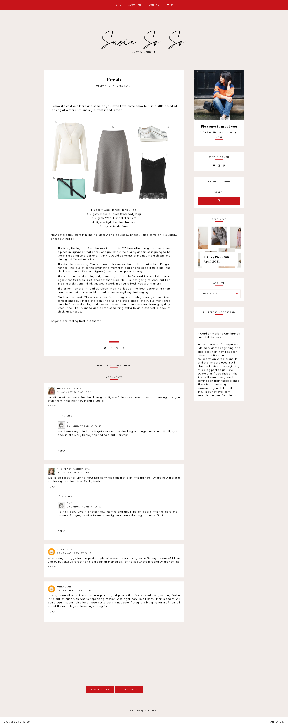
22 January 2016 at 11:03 (74, 590)
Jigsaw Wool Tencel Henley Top (115, 209)
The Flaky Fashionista (73, 469)
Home (117, 5)
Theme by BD (274, 722)
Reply (52, 406)
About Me (135, 5)
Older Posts (129, 689)
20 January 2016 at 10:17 (74, 553)
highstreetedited (70, 388)
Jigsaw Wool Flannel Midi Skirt (115, 218)
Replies (67, 415)
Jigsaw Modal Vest (115, 226)
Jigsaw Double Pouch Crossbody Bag (115, 214)
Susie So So (22, 722)
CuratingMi (65, 549)
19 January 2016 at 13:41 (74, 472)
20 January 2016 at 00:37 (84, 506)
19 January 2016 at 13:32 (74, 392)
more (219, 137)
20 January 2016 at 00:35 (84, 426)
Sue (69, 422)
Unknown (64, 586)
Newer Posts (100, 689)
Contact (155, 5)
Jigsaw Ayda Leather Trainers (115, 222)
